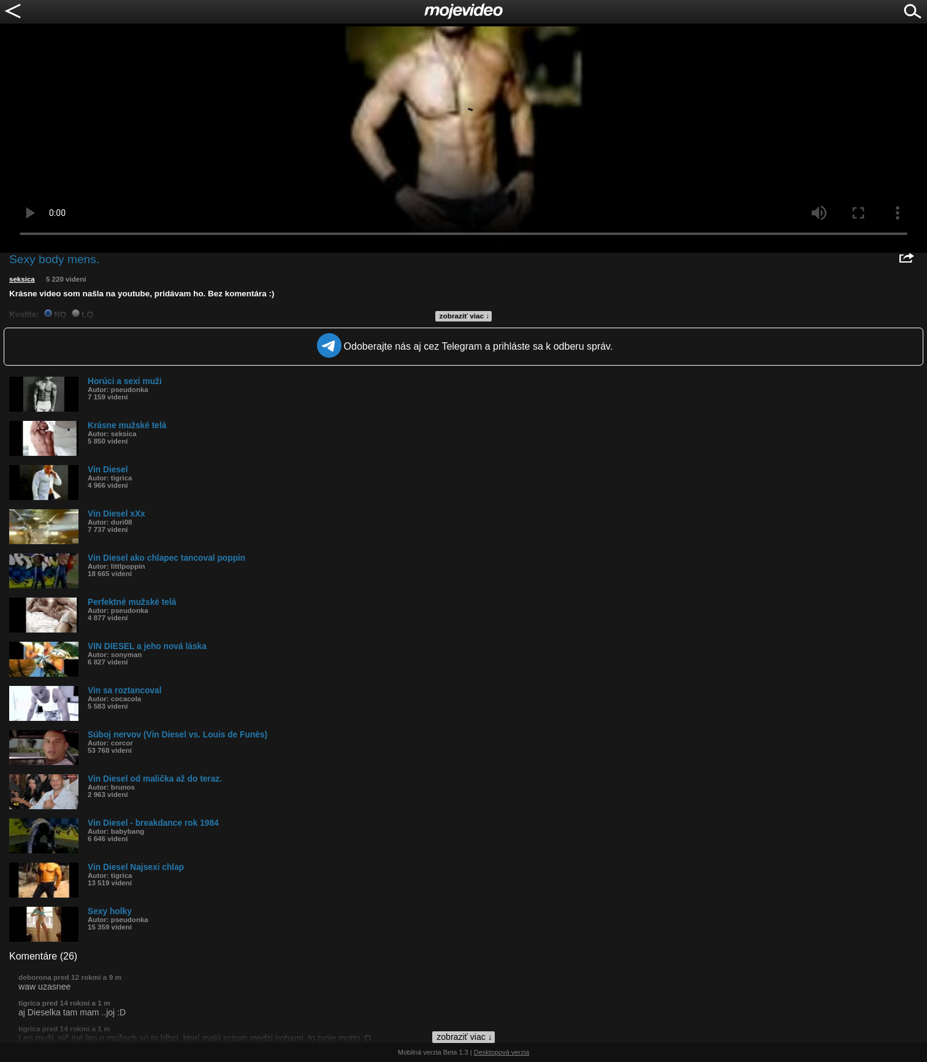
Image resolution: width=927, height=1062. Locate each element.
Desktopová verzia (502, 1052)
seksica (22, 279)
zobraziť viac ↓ (465, 316)
